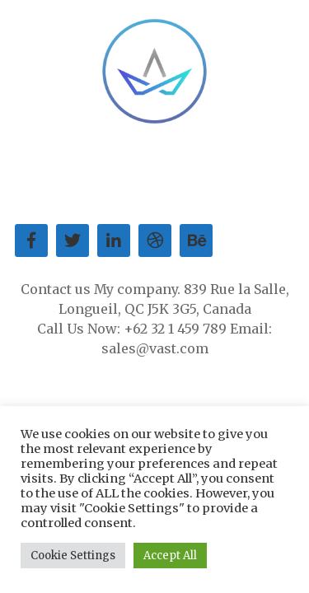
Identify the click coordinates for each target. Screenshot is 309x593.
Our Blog (248, 172)
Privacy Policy (213, 192)
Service (116, 172)
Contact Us (180, 172)
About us (60, 172)
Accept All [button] (170, 556)
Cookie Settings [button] (72, 556)
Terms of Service (105, 192)
